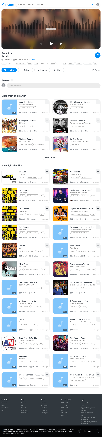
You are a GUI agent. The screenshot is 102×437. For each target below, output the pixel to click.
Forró (22, 195)
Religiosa (74, 306)
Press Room (5, 408)
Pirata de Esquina (39, 144)
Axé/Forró (74, 343)
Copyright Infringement (88, 408)
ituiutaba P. (74, 385)
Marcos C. (23, 237)
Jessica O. (5, 60)
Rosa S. (73, 237)
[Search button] (92, 4)
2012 (42, 195)
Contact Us (24, 413)
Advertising (44, 405)
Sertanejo (74, 195)
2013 (93, 325)
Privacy (83, 405)
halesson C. (74, 200)
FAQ (22, 405)
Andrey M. (23, 182)
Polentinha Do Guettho (83, 325)
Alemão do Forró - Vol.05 (85, 288)
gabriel (53, 63)
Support (23, 403)
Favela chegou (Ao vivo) (88, 269)
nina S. (22, 219)
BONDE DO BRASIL (32, 195)
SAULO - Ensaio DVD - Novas (33, 362)
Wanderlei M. (23, 330)
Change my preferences (17, 433)
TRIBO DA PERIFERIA (77, 107)
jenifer (30, 63)
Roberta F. (74, 311)
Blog (2, 410)
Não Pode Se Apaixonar (87, 343)
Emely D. (74, 219)
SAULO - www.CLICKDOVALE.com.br (35, 378)
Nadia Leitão (74, 182)
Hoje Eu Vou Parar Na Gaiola (80, 214)
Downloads (34, 182)
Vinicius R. (74, 348)
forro (59, 63)
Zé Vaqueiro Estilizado (27, 107)
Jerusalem (33, 325)
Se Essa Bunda (75, 144)
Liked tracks (34, 237)
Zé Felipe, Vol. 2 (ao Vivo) (88, 195)
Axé (21, 126)
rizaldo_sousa (23, 348)
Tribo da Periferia (26, 144)
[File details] (9, 107)
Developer (44, 413)
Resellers (44, 408)
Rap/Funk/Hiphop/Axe (78, 380)
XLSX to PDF (65, 415)
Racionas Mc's (37, 306)
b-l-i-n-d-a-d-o (74, 367)
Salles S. (23, 293)
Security (83, 410)
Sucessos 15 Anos (83, 251)
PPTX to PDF (65, 405)
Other (22, 288)
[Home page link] (8, 4)
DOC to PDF (64, 403)
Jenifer (39, 251)
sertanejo (79, 63)
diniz (64, 63)
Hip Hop (22, 177)
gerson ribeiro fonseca (23, 274)
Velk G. (22, 311)
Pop (21, 269)
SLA (82, 415)
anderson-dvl (74, 256)
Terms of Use (85, 403)
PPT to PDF (64, 413)
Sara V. (73, 293)
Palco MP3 (34, 348)
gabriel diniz (88, 63)
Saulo (33, 385)
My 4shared (18, 60)
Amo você (83, 306)
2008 (43, 269)
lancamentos (44, 63)
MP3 (4, 63)
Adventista (23, 325)
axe (95, 63)
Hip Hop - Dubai (32, 177)
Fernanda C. (74, 274)
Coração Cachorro (77, 126)
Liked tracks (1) (32, 200)
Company (44, 403)
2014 (35, 343)
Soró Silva (28, 343)
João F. (22, 200)
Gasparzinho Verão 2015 (83, 362)
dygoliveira (23, 385)
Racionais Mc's (25, 306)
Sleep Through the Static (32, 269)
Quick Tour (24, 408)
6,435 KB (10, 63)
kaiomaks (74, 330)
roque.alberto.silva (23, 367)
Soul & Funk (75, 177)
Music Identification (87, 413)
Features (24, 410)
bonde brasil (32, 219)
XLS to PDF (64, 410)
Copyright (44, 410)
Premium (4, 403)
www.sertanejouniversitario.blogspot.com (80, 232)
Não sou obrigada (86, 177)
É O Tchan (28, 126)
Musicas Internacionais (33, 288)
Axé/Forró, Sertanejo (21, 63)
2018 (36, 63)
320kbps (71, 63)
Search (3, 405)
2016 (40, 177)
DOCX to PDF (65, 408)
